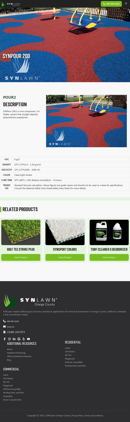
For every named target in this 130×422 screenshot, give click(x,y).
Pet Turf (68, 355)
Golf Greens (70, 351)
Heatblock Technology (16, 352)
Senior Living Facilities (12, 399)
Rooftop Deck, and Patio (75, 365)
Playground (70, 358)
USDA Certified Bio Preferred (19, 356)
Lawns (67, 348)
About (9, 349)
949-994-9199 (13, 321)
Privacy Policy (77, 415)
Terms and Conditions (94, 415)
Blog (9, 360)
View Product (20, 257)
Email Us (10, 327)
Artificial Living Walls (74, 362)
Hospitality (7, 396)
